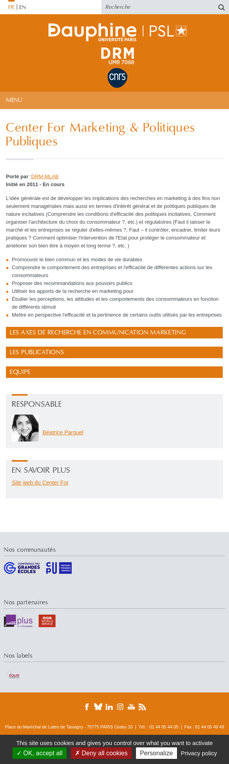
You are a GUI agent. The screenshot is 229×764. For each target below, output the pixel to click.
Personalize (156, 753)
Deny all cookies (101, 753)
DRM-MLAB (44, 176)
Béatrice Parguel (63, 432)
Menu (14, 100)
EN (22, 7)
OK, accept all (40, 753)
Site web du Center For (40, 482)
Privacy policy (199, 753)
